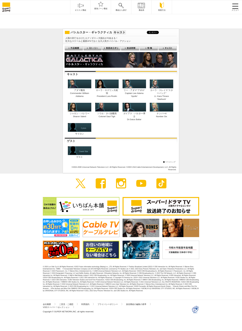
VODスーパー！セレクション (58, 307)
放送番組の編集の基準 (138, 304)
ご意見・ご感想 (68, 304)
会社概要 (49, 304)
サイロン (79, 134)
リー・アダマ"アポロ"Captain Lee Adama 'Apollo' (134, 93)
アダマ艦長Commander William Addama (79, 93)
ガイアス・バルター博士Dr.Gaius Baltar (134, 116)
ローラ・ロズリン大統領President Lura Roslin (107, 93)
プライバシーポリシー (110, 304)
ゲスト (79, 157)
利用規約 (87, 304)
